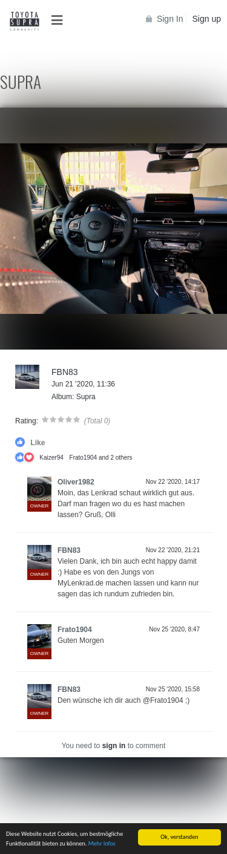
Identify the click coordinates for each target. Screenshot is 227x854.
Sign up (206, 19)
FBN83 (64, 372)
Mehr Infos (102, 843)
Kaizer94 (51, 457)
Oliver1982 (76, 482)
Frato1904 (83, 457)
